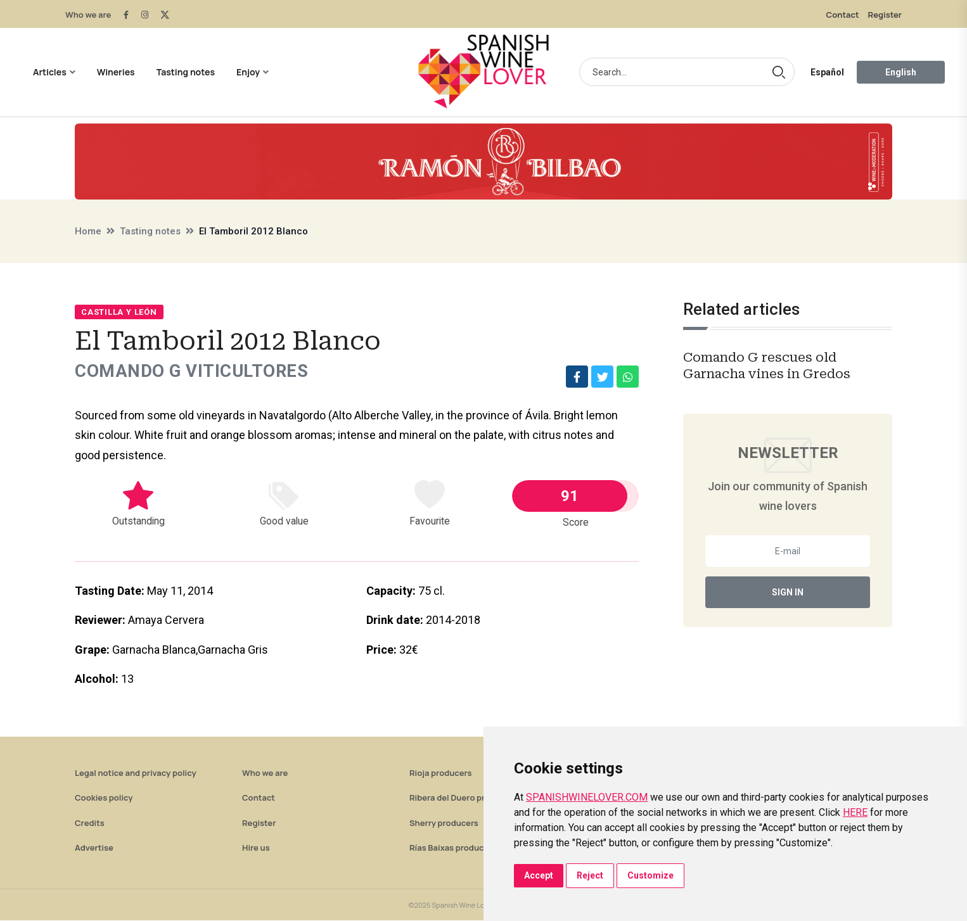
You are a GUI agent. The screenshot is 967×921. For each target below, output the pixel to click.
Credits (90, 823)
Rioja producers (440, 773)
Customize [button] (650, 875)
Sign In (788, 592)
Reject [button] (590, 875)
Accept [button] (538, 875)
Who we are (88, 14)
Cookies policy (104, 798)
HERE (855, 812)
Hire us (256, 848)
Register (885, 14)
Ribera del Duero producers (463, 798)
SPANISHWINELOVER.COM (587, 797)
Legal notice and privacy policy (135, 773)
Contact (842, 14)
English (900, 72)
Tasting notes (186, 72)
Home (88, 231)
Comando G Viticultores (193, 371)
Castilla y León (119, 312)
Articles (50, 72)
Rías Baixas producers (452, 848)
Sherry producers (443, 823)
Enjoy (248, 72)
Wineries (116, 72)
